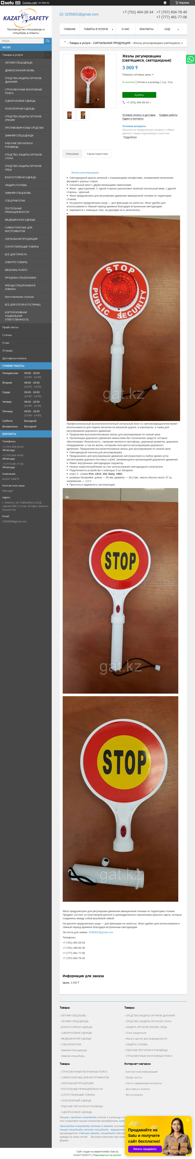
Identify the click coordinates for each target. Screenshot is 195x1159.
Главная (69, 29)
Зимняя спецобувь (73, 1056)
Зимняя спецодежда (74, 1050)
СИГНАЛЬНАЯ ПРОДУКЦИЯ (21, 239)
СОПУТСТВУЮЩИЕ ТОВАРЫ (22, 246)
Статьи (7, 335)
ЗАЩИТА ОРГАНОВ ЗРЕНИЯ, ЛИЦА (146, 1027)
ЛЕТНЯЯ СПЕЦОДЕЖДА (18, 62)
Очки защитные (136, 1033)
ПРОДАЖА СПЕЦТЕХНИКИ (20, 277)
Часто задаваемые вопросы (144, 1083)
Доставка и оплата (14, 358)
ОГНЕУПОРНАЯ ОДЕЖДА (20, 108)
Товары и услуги (12, 55)
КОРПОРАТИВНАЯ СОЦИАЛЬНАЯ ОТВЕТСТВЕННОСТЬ (17, 315)
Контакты (146, 29)
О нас (5, 343)
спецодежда (107, 1133)
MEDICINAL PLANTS (16, 270)
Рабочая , (89, 1133)
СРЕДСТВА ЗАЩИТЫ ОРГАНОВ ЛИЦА (23, 167)
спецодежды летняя (81, 1129)
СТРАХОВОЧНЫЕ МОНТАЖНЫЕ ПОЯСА (23, 91)
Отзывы (7, 350)
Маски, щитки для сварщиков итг (147, 1038)
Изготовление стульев (19, 297)
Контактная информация (142, 1071)
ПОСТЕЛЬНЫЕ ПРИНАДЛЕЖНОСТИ (17, 210)
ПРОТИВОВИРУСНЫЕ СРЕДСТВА (24, 127)
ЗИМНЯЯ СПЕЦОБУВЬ (18, 193)
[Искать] (48, 41)
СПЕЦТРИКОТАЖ (15, 200)
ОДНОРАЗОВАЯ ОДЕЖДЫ (76, 1033)
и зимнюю (86, 1126)
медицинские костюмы (124, 1129)
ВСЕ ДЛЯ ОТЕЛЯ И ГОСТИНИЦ (22, 304)
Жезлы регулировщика (85, 172)
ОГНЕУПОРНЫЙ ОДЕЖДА (76, 1100)
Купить (139, 95)
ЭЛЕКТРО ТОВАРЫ (16, 262)
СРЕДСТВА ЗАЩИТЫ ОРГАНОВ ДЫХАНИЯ (23, 79)
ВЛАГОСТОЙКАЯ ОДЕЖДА (20, 177)
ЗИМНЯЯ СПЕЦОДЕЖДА (19, 135)
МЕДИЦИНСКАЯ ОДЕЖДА (20, 219)
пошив (64, 1129)
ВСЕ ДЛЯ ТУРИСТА (16, 254)
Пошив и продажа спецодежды (78, 1117)
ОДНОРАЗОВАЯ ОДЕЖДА (20, 101)
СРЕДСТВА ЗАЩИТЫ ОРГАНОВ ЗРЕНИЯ (23, 118)
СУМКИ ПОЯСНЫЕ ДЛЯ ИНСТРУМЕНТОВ (18, 229)
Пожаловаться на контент (107, 1155)
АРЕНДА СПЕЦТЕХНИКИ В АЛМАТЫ (20, 287)
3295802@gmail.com (14, 521)
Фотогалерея (134, 1094)
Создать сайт (29, 2)
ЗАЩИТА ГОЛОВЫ (16, 185)
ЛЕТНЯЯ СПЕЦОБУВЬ (73, 1015)
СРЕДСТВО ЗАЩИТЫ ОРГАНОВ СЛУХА (23, 156)
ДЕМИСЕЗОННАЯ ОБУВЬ (19, 70)
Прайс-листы (10, 327)
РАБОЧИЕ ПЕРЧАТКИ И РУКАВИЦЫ (19, 145)
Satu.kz (114, 1151)
